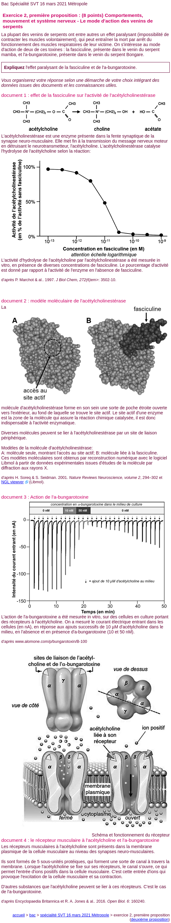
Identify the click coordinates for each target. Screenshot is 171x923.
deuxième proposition (149, 919)
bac (32, 915)
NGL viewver (12, 482)
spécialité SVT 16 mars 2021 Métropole (74, 915)
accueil (19, 915)
